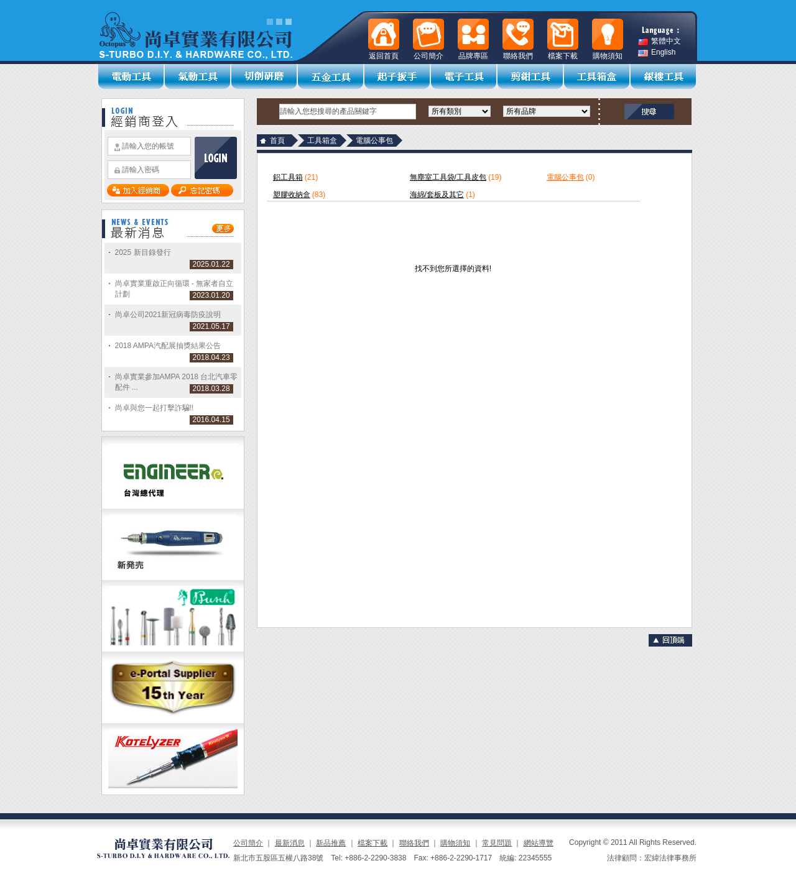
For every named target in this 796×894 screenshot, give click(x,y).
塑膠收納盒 (291, 194)
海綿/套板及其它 (437, 194)
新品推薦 (331, 843)
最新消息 (290, 843)
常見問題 (497, 843)
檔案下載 (372, 843)
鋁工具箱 (288, 177)
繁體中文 (659, 41)
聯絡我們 (414, 843)
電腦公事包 (565, 177)
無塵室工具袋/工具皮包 (448, 177)
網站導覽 (538, 843)
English (656, 52)
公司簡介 (248, 843)
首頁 (277, 140)
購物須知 (455, 843)
